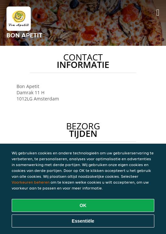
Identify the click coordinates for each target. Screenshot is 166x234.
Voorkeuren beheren (31, 182)
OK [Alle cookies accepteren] (83, 205)
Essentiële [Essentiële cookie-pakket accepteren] (83, 221)
